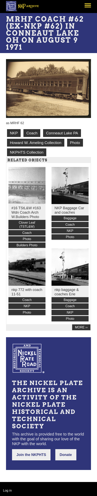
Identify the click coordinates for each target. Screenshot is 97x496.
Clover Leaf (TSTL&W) (27, 224)
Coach (31, 133)
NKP (14, 133)
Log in (7, 490)
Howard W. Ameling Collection (35, 143)
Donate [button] (66, 455)
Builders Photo (26, 245)
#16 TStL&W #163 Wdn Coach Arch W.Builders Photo (26, 212)
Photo (75, 143)
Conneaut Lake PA (62, 133)
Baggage (70, 218)
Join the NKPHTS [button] (31, 455)
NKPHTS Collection (26, 152)
